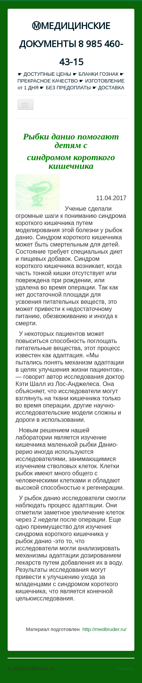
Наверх (126, 668)
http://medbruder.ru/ (104, 629)
